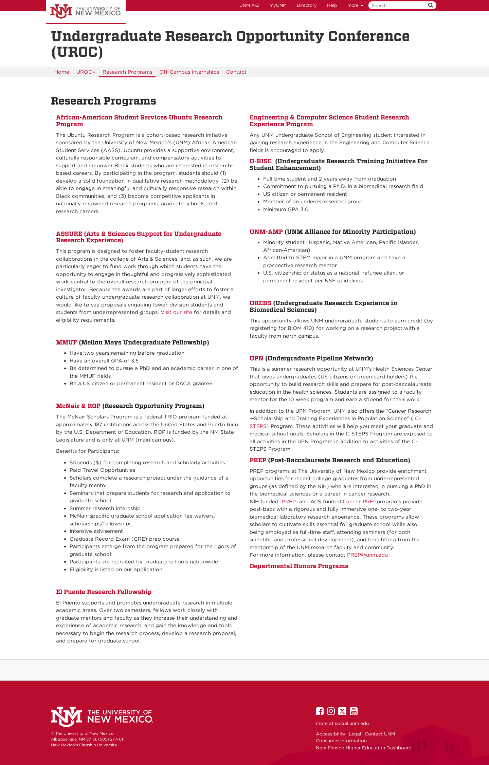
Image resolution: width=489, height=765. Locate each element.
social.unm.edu (352, 723)
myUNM (278, 5)
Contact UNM (380, 733)
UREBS (261, 302)
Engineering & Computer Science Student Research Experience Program (329, 121)
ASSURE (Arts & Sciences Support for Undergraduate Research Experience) (138, 237)
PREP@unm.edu (367, 555)
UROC (86, 73)
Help (332, 5)
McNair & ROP (79, 405)
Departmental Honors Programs (299, 566)
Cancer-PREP (360, 502)
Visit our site (176, 312)
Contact (236, 72)
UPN (257, 358)
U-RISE (261, 161)
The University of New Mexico (86, 12)
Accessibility (330, 733)
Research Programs (127, 72)
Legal (355, 733)
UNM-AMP (266, 231)
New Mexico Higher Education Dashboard (364, 747)
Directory (307, 5)
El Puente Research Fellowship (104, 591)
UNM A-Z (249, 5)
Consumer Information (341, 740)
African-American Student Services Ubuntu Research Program (139, 121)
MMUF (67, 342)
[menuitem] (62, 72)
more (355, 5)
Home (61, 72)
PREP (259, 460)
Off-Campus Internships (189, 72)
